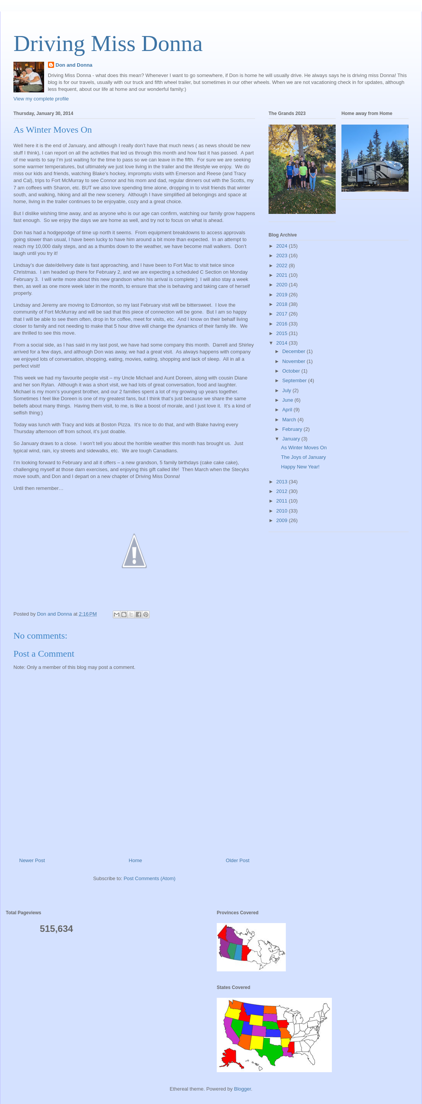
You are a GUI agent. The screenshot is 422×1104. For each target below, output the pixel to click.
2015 (282, 333)
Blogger (242, 1089)
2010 (282, 511)
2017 (282, 314)
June (288, 400)
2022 (282, 265)
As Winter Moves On (303, 447)
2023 (282, 255)
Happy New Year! (300, 467)
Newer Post (32, 860)
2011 (282, 501)
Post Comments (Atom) (149, 878)
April (288, 409)
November (294, 361)
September (295, 380)
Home (135, 860)
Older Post (237, 860)
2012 (282, 491)
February (293, 429)
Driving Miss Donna (108, 43)
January (292, 439)
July (287, 390)
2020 (282, 285)
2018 (282, 304)
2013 (282, 482)
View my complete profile (41, 99)
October (292, 371)
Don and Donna (74, 65)
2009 (282, 520)
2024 (282, 246)
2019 (282, 294)
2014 (282, 343)
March (290, 419)
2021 (282, 275)
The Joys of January (303, 457)
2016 (282, 324)
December (294, 351)
